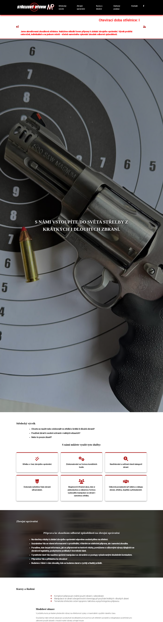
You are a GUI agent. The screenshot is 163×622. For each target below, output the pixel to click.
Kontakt (133, 7)
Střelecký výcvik (66, 7)
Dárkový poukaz (118, 7)
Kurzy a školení (101, 7)
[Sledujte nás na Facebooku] (141, 7)
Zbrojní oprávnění (84, 7)
